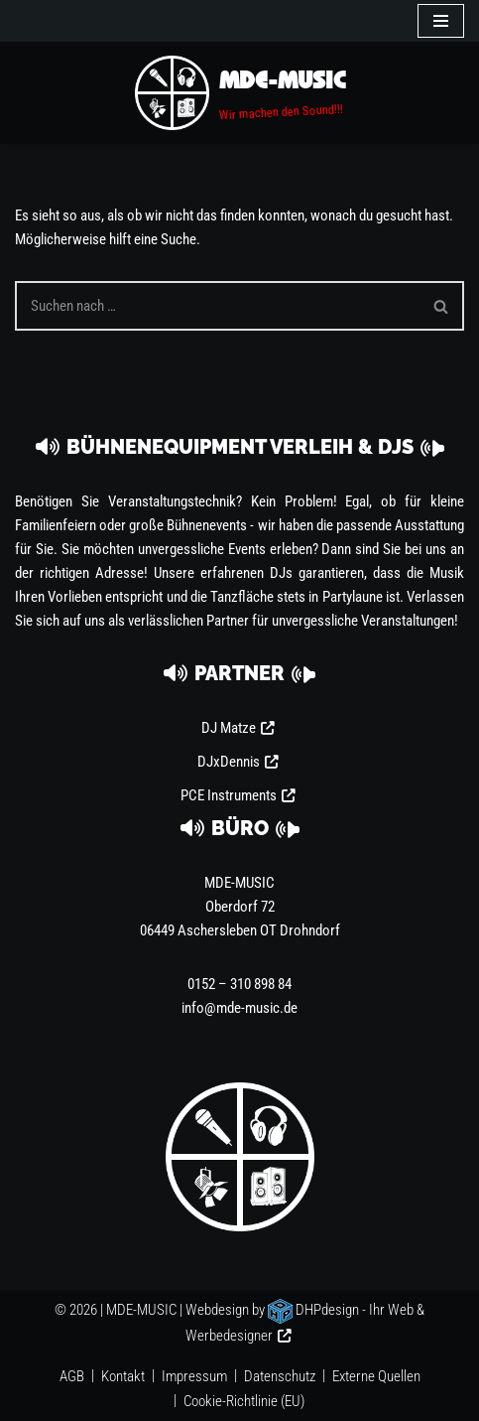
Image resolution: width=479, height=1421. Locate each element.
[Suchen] (217, 306)
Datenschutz (279, 1376)
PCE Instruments (228, 795)
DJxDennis (228, 762)
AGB (72, 1376)
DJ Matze (228, 728)
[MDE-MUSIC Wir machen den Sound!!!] (240, 93)
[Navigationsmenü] (441, 21)
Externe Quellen (376, 1376)
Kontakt (123, 1376)
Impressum (194, 1376)
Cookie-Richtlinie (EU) (243, 1401)
